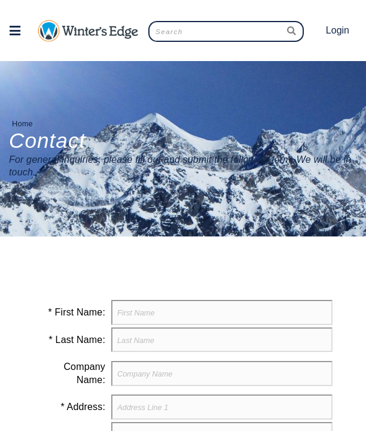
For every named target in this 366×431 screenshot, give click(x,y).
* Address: (82, 407)
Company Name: (84, 373)
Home (22, 123)
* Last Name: (77, 340)
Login (337, 30)
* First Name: (76, 312)
